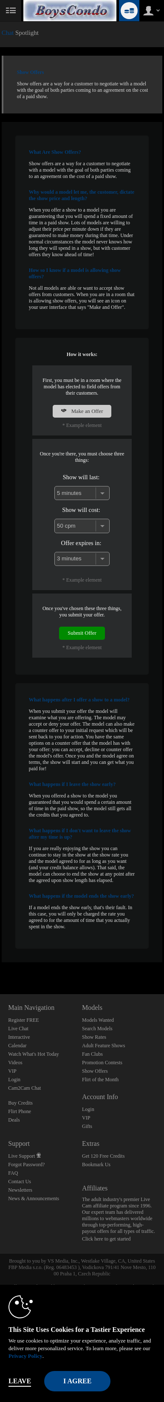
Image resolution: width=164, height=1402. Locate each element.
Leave (19, 1381)
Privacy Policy (25, 1356)
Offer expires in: (81, 543)
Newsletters (20, 1190)
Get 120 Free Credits (103, 1156)
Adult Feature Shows (103, 1046)
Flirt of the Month (100, 1080)
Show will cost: (81, 509)
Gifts (87, 1126)
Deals (14, 1120)
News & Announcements (33, 1198)
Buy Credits (20, 1103)
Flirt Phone (19, 1111)
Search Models (97, 1029)
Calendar (17, 1046)
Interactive (19, 1037)
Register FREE (23, 1020)
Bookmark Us (96, 1164)
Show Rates (94, 1037)
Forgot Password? (26, 1164)
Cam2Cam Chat (24, 1088)
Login (14, 1080)
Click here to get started (106, 1239)
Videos (15, 1063)
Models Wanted (98, 1020)
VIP (12, 1071)
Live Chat (18, 1029)
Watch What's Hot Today (33, 1054)
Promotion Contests (102, 1063)
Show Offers (95, 1071)
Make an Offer (82, 411)
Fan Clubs (92, 1054)
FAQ (13, 1173)
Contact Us (19, 1181)
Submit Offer (82, 633)
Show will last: (81, 477)
